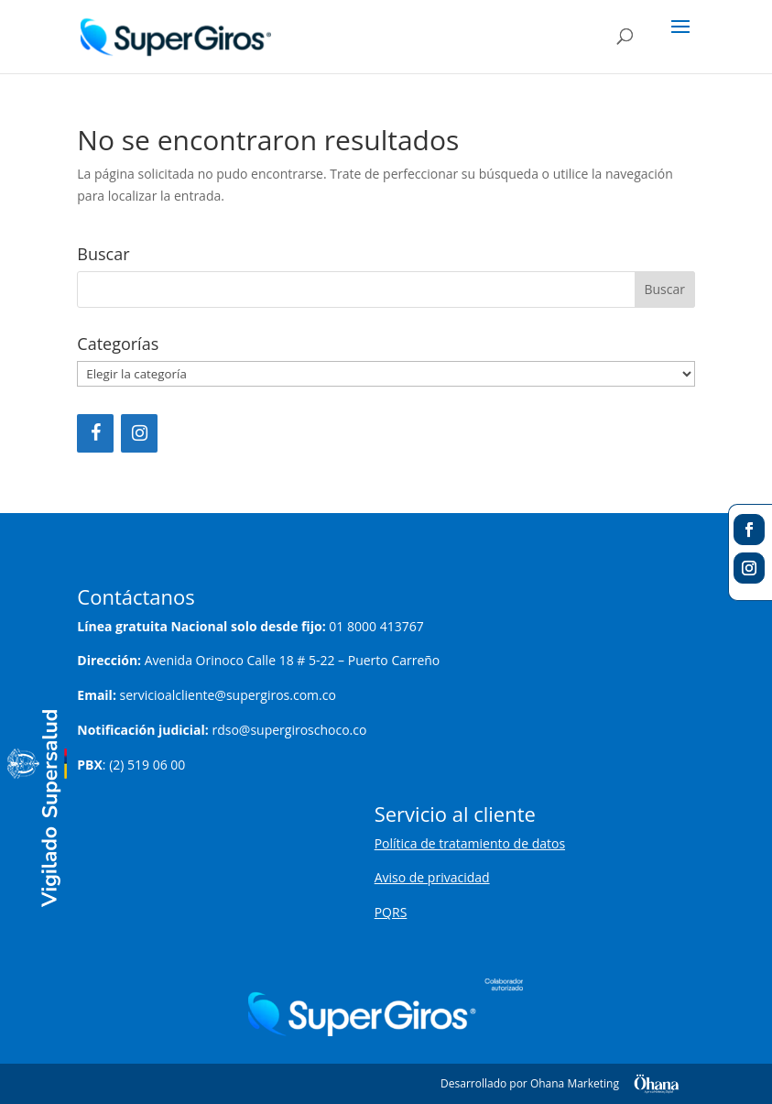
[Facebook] (95, 433)
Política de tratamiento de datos (470, 843)
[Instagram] (139, 433)
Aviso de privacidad (432, 877)
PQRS (391, 912)
